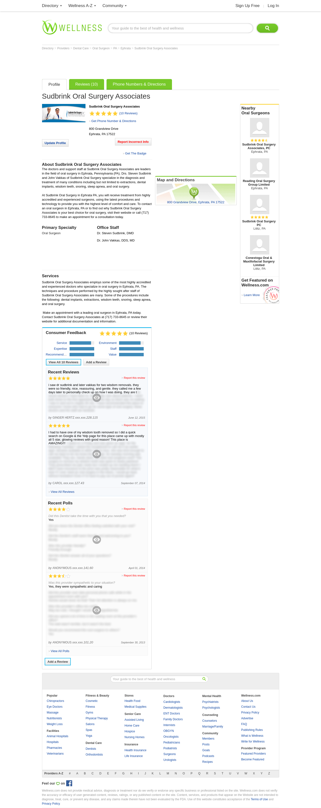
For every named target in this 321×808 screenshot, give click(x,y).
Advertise (247, 718)
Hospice (130, 731)
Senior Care (133, 714)
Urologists (170, 760)
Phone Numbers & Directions (139, 84)
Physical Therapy (97, 718)
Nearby (260, 111)
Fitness (90, 706)
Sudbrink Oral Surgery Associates (156, 48)
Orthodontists (94, 754)
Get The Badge (135, 153)
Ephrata (126, 48)
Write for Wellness (253, 741)
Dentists (91, 748)
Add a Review (96, 362)
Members (208, 738)
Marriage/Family (212, 726)
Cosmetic (92, 701)
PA (115, 48)
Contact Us (248, 706)
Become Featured (252, 759)
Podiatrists (170, 748)
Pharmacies (54, 748)
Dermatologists (173, 707)
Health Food (132, 701)
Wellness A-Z (80, 5)
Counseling (210, 715)
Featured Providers (253, 753)
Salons (90, 724)
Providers (63, 48)
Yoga (89, 735)
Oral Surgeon (101, 48)
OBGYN (169, 731)
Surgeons (170, 754)
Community (112, 5)
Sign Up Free (247, 5)
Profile (54, 84)
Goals (206, 750)
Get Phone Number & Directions (113, 121)
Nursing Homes (135, 737)
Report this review (134, 377)
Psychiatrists (210, 702)
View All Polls (60, 651)
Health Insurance (136, 750)
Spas (89, 730)
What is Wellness (252, 735)
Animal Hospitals (57, 736)
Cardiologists (172, 702)
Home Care (132, 725)
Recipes (207, 762)
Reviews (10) (86, 84)
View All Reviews (63, 362)
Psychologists (211, 707)
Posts (206, 744)
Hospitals (53, 742)
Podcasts (208, 756)
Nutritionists (54, 718)
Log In (273, 5)
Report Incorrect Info (133, 142)
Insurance (131, 744)
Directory (50, 5)
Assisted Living (134, 719)
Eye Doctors (55, 706)
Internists (169, 725)
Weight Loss (55, 724)
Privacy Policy (250, 712)
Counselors (209, 720)
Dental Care (81, 48)
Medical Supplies (136, 706)
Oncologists (171, 736)
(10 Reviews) (128, 113)
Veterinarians (55, 753)
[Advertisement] (130, 63)
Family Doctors (173, 719)
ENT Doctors (172, 713)
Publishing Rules (252, 730)
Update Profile (55, 143)
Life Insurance (134, 756)
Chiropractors (55, 701)
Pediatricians (172, 742)
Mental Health (211, 696)
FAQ (244, 724)
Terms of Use (259, 799)
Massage (53, 712)
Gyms (89, 712)
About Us (247, 701)
